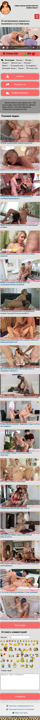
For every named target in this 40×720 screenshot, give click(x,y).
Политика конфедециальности (20, 708)
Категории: (9, 62)
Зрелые (19, 62)
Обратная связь (20, 715)
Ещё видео (20, 627)
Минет (5, 68)
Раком (21, 71)
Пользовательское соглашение (20, 711)
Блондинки (31, 68)
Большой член (17, 68)
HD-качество (32, 71)
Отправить (20, 698)
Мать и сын (16, 65)
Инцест (5, 65)
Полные (27, 65)
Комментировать (20, 95)
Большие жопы (8, 71)
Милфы (28, 62)
